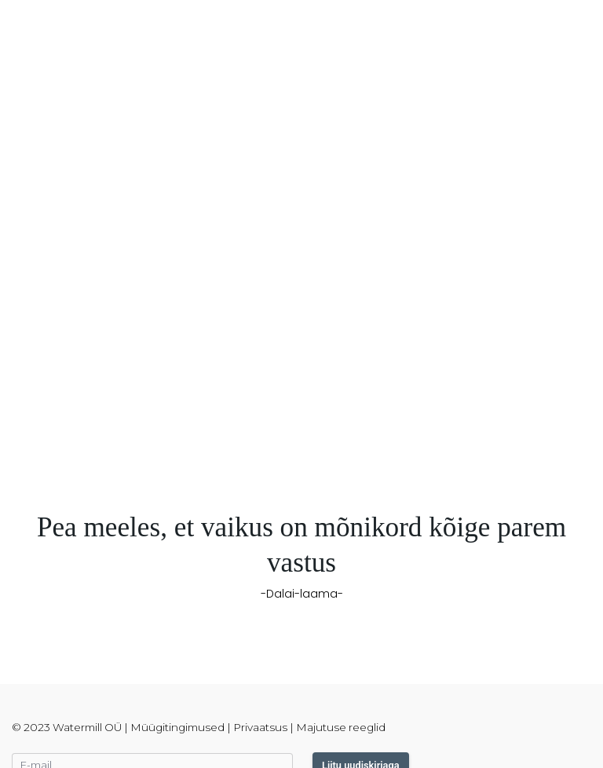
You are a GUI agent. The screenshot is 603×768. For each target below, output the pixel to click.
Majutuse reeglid (341, 727)
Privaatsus (260, 727)
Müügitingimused (177, 727)
